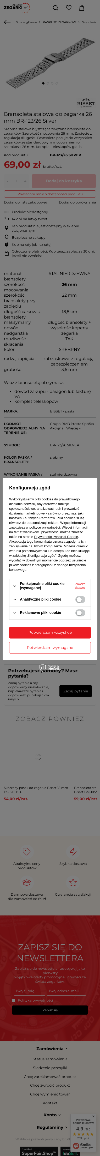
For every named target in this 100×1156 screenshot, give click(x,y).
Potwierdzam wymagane (50, 647)
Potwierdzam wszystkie (50, 632)
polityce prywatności (44, 528)
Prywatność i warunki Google (56, 537)
